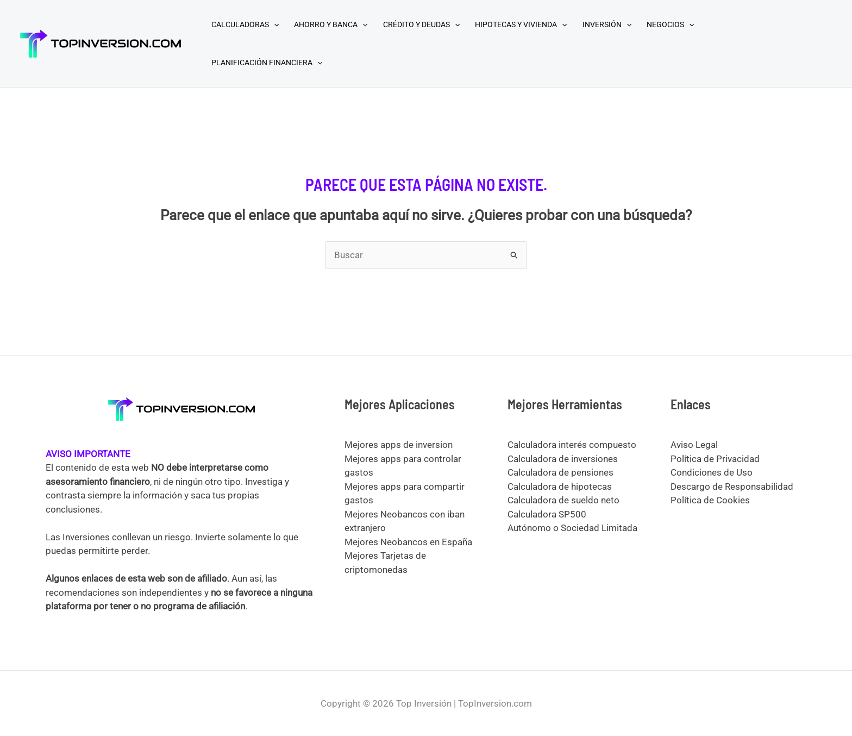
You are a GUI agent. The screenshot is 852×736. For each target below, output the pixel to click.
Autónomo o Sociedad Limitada (572, 527)
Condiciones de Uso (712, 472)
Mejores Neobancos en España (408, 542)
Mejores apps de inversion (398, 444)
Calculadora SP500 (547, 514)
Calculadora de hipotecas (560, 486)
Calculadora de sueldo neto (563, 500)
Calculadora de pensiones (560, 472)
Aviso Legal (694, 444)
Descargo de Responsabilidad (732, 486)
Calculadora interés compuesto (572, 444)
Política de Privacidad (715, 458)
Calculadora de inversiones (563, 458)
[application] (274, 24)
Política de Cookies (710, 500)
